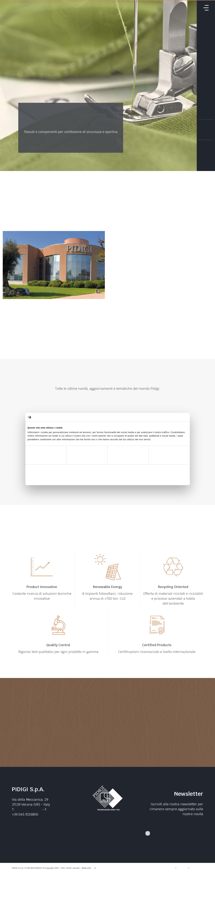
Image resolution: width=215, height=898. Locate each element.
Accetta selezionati (107, 479)
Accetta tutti (161, 479)
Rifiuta (53, 479)
